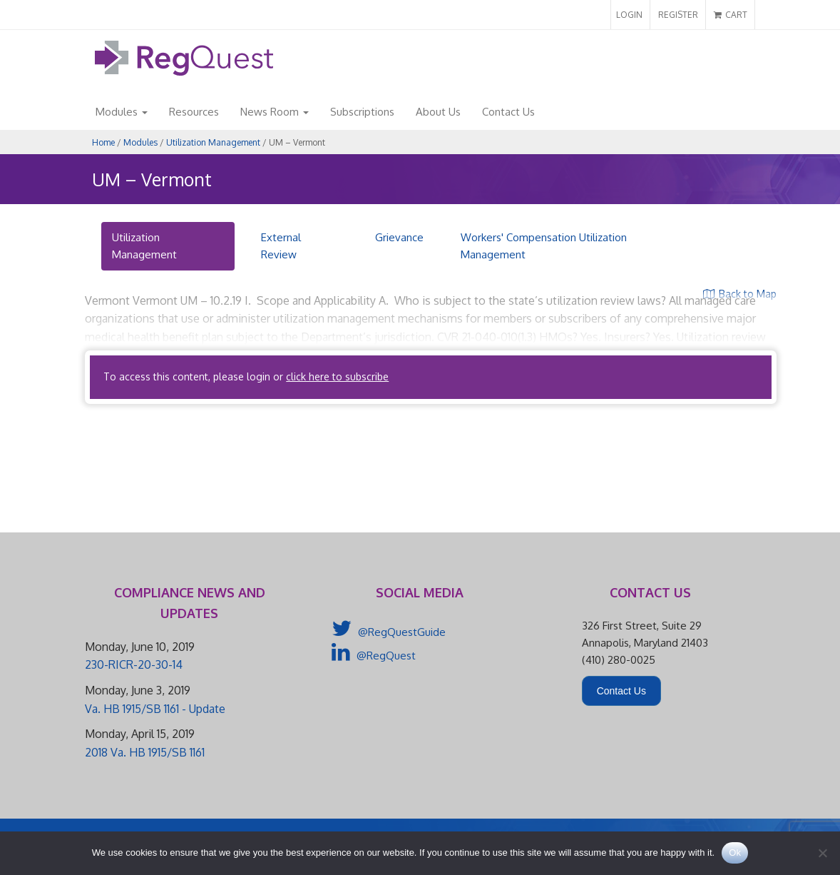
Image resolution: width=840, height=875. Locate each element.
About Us (438, 111)
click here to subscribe (337, 376)
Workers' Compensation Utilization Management (544, 246)
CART (730, 14)
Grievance (399, 237)
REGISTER (678, 14)
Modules (122, 111)
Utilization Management (213, 142)
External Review (281, 246)
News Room (274, 111)
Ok (735, 852)
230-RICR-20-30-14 (134, 664)
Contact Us (508, 111)
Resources (194, 111)
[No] (822, 853)
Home (103, 142)
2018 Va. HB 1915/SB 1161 (145, 752)
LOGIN (629, 14)
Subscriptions (362, 111)
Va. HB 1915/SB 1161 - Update (155, 709)
